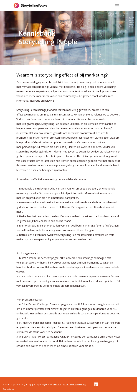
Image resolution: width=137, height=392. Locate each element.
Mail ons (57, 384)
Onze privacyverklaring (74, 384)
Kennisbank (8, 389)
